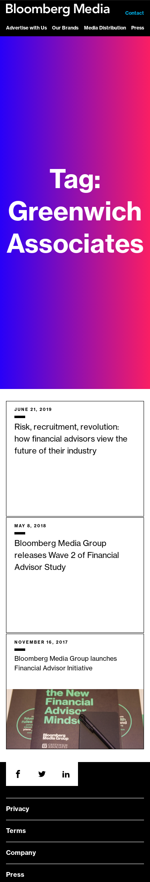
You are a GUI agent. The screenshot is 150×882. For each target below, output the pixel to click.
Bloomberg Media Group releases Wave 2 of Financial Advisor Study (66, 556)
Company (21, 853)
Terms (16, 831)
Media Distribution (105, 28)
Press (137, 28)
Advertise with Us (26, 28)
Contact (134, 13)
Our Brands (65, 28)
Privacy (17, 809)
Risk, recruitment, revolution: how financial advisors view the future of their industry (71, 439)
